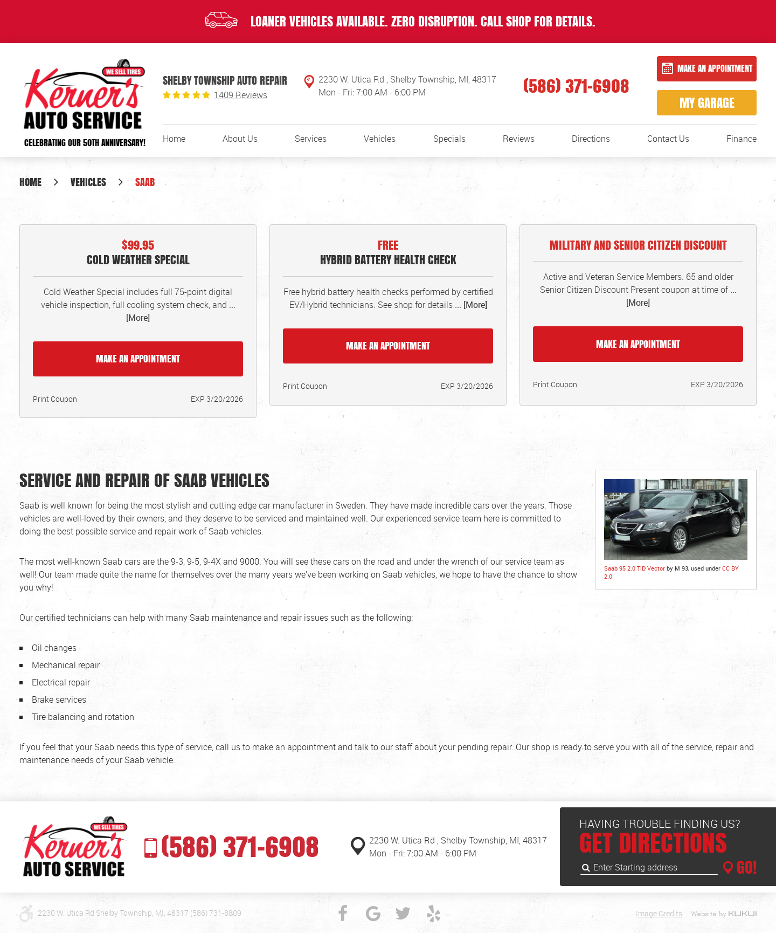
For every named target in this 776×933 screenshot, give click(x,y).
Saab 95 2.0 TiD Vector (634, 568)
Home (174, 139)
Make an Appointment (714, 68)
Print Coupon (55, 399)
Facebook (343, 913)
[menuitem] (174, 139)
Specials (449, 139)
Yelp (433, 913)
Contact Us (668, 139)
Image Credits (659, 913)
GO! (745, 867)
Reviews (519, 139)
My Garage (707, 102)
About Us (240, 139)
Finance (741, 139)
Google (373, 913)
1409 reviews (240, 95)
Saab (145, 182)
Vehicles (380, 139)
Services (311, 139)
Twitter (403, 913)
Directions (591, 139)
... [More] (470, 305)
